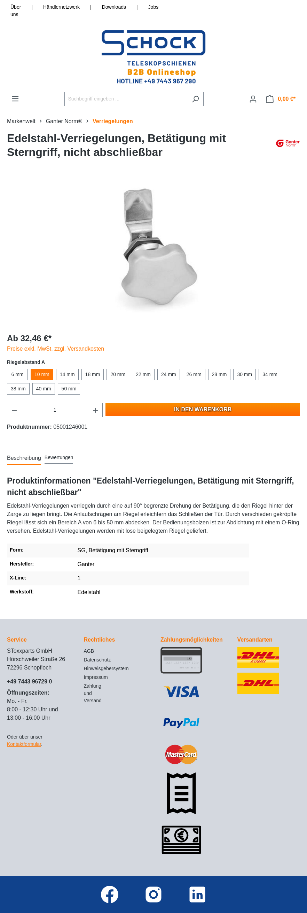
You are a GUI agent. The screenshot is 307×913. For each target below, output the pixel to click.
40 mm (43, 388)
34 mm (269, 374)
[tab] (24, 458)
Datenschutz (97, 660)
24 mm (168, 374)
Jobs (153, 7)
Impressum (96, 677)
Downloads (114, 7)
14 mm (67, 374)
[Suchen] (195, 99)
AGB (89, 651)
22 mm (143, 374)
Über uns (15, 10)
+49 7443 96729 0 (29, 681)
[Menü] (15, 99)
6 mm (17, 374)
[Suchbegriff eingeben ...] (126, 99)
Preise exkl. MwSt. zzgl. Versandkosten (55, 349)
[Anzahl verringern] (14, 410)
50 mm (69, 388)
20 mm (117, 374)
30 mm (244, 374)
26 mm (194, 374)
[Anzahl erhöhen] (95, 410)
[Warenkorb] (280, 99)
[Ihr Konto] (253, 99)
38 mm (18, 388)
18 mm (92, 374)
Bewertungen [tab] (59, 457)
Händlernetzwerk (61, 7)
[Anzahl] (55, 410)
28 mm (219, 374)
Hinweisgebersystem (106, 668)
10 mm (41, 374)
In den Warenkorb (202, 409)
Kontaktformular (24, 744)
